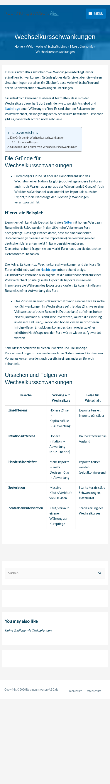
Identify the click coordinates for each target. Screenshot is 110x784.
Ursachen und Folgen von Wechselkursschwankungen (43, 147)
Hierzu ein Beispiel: (28, 142)
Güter (68, 222)
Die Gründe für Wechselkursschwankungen (37, 137)
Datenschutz (93, 691)
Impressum (75, 691)
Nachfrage (12, 108)
